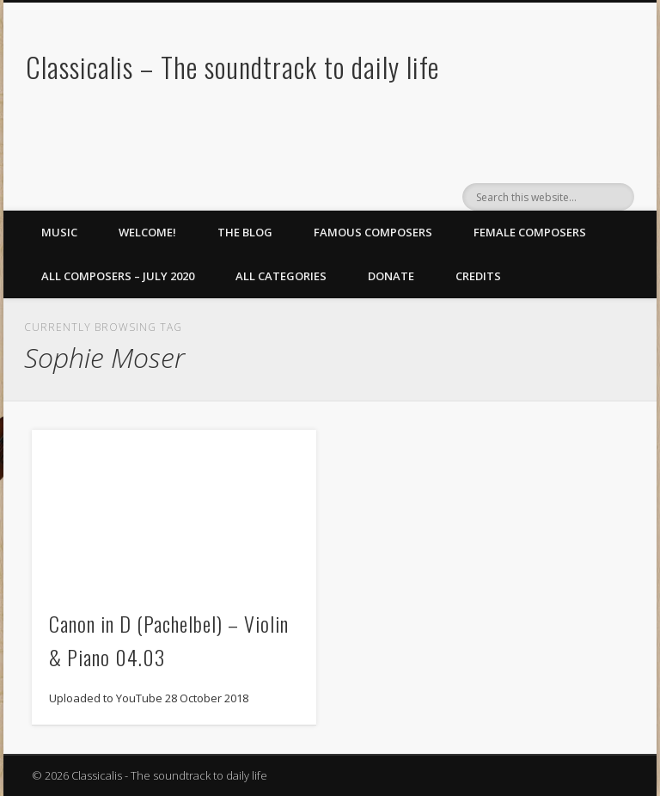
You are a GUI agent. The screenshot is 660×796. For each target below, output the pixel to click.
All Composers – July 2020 (117, 276)
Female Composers (530, 232)
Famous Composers (373, 232)
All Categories (281, 276)
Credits (478, 276)
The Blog (244, 232)
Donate (391, 276)
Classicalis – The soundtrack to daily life (232, 66)
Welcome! (147, 232)
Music (59, 232)
